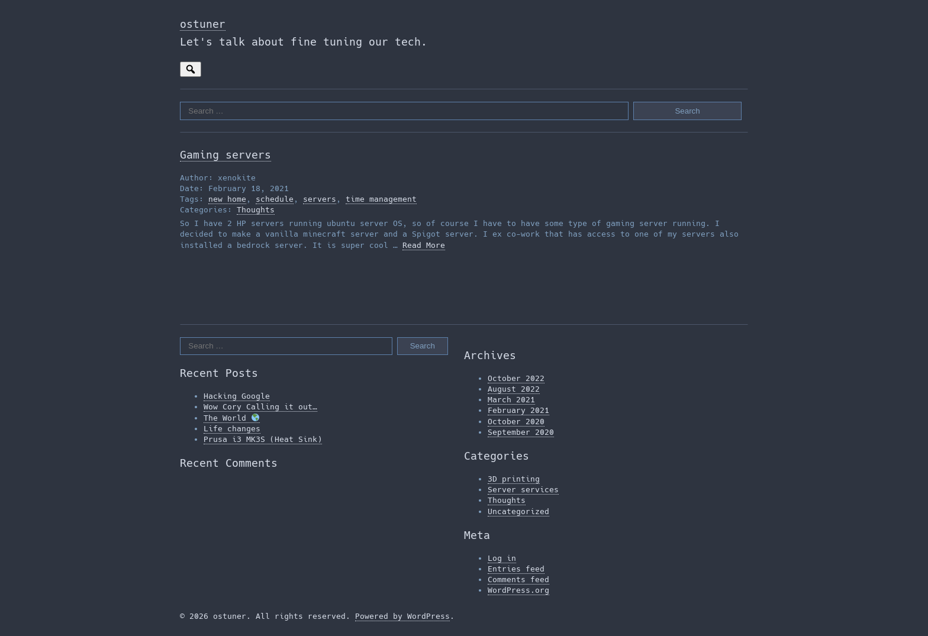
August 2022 (514, 389)
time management (381, 199)
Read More (423, 245)
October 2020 (516, 421)
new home (227, 199)
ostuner (202, 24)
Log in (502, 558)
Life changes (232, 428)
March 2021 (511, 399)
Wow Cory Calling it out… (260, 406)
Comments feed (518, 579)
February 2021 (518, 410)
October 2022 (516, 378)
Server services (523, 489)
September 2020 (521, 432)
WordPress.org (518, 590)
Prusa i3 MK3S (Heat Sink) (263, 439)
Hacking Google (237, 396)
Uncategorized (518, 511)
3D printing (514, 478)
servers (319, 199)
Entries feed (516, 568)
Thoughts (256, 209)
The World (231, 418)
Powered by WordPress (402, 616)
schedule (275, 199)
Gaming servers (225, 154)
